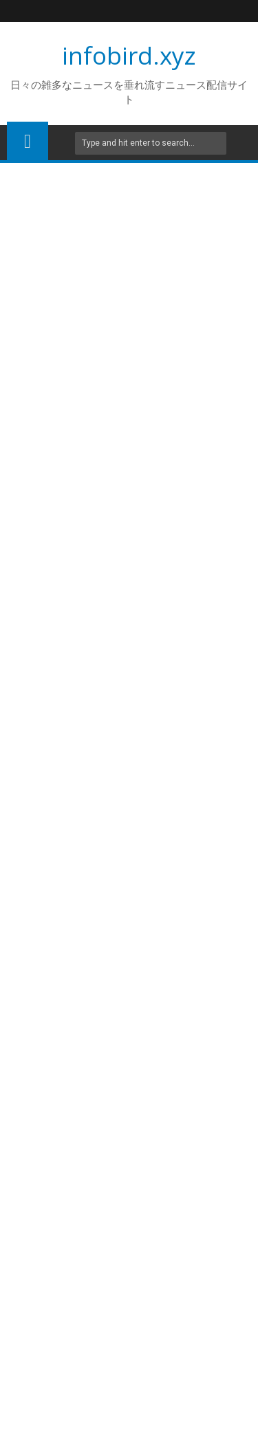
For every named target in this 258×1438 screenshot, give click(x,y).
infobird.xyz (129, 55)
